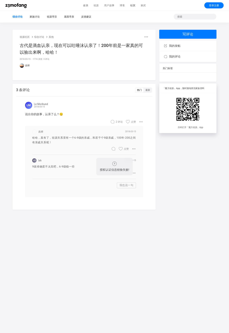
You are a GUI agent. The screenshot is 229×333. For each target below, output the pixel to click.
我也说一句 (126, 185)
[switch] (143, 90)
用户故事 (109, 5)
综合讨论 (18, 16)
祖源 (96, 5)
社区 (132, 5)
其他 (51, 36)
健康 (85, 5)
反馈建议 (86, 16)
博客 (122, 5)
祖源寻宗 (52, 16)
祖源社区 (25, 36)
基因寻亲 (69, 16)
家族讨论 (35, 16)
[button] (146, 37)
